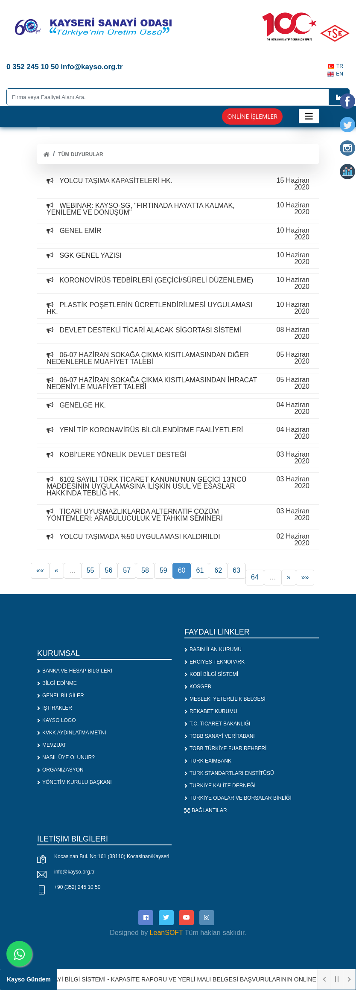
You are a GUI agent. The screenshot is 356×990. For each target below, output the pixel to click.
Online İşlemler (252, 116)
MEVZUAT (51, 745)
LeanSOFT (166, 932)
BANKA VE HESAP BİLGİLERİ (74, 671)
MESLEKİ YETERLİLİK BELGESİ (225, 699)
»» (305, 577)
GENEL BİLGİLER (60, 696)
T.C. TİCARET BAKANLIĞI (217, 724)
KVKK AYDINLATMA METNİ (71, 733)
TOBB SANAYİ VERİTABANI (219, 736)
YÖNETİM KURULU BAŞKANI (74, 782)
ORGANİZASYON (60, 770)
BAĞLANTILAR (205, 810)
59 (163, 570)
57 (127, 570)
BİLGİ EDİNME (57, 683)
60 (182, 570)
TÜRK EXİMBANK (207, 761)
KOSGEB (197, 687)
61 (200, 570)
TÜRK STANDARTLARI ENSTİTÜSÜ (229, 773)
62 (218, 570)
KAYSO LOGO (56, 720)
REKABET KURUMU (210, 711)
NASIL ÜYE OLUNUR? (66, 757)
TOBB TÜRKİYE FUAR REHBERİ (225, 748)
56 (109, 570)
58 (145, 570)
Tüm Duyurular (80, 154)
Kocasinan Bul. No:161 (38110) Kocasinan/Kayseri (111, 856)
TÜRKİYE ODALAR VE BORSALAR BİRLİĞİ (238, 798)
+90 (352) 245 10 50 (77, 887)
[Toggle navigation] (309, 116)
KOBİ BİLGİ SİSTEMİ (211, 674)
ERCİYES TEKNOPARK (214, 662)
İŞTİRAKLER (54, 708)
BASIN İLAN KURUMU (213, 649)
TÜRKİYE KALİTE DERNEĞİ (220, 786)
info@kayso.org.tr (74, 872)
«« (40, 570)
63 (236, 570)
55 (90, 570)
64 (255, 577)
